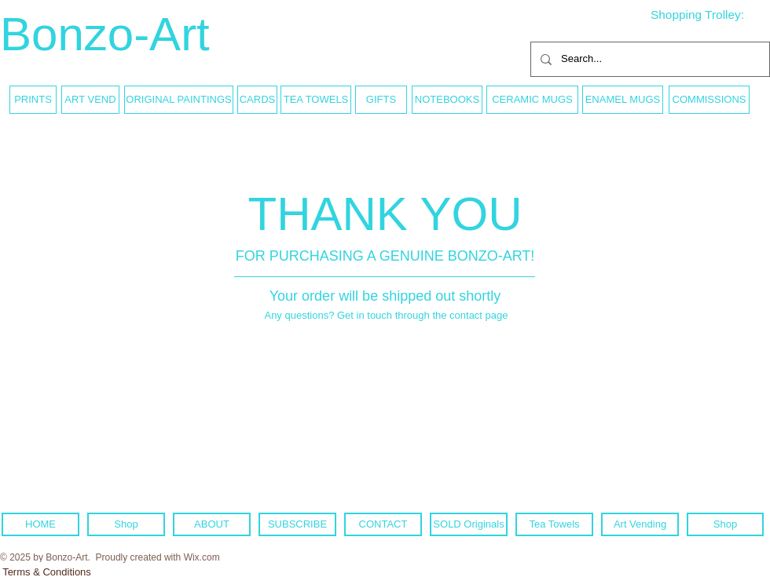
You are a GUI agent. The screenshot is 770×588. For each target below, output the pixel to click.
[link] (709, 15)
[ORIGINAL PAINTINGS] (178, 100)
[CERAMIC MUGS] (532, 100)
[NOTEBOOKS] (447, 100)
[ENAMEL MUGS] (622, 100)
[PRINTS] (33, 100)
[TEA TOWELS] (315, 100)
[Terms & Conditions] (47, 572)
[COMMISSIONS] (709, 100)
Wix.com (202, 557)
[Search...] (648, 59)
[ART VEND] (90, 100)
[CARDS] (257, 100)
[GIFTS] (381, 100)
